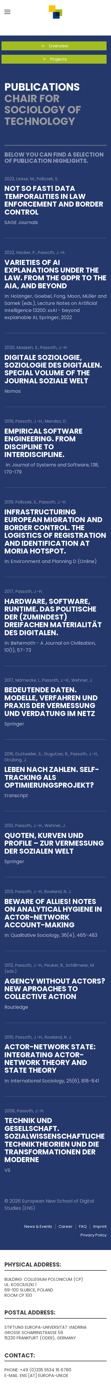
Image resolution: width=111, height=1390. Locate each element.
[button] (7, 12)
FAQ (83, 1226)
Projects (54, 59)
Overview (54, 46)
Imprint (100, 1226)
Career (66, 1226)
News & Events (38, 1226)
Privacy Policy (94, 1235)
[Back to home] (56, 12)
